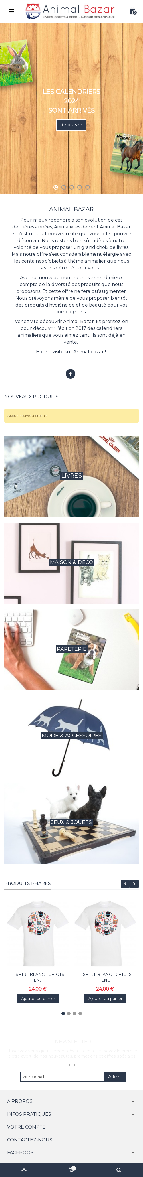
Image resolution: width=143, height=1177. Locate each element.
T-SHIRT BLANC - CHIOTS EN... (38, 977)
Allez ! (115, 1076)
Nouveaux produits (31, 396)
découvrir (72, 124)
